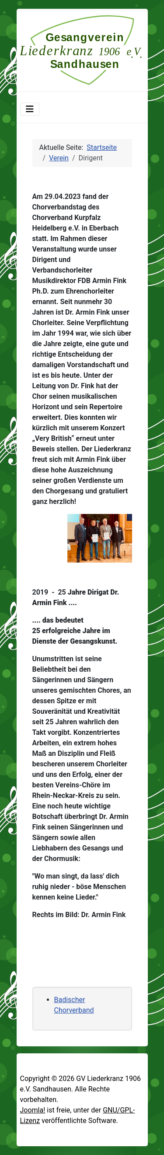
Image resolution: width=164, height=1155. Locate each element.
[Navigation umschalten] (29, 109)
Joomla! (32, 1110)
